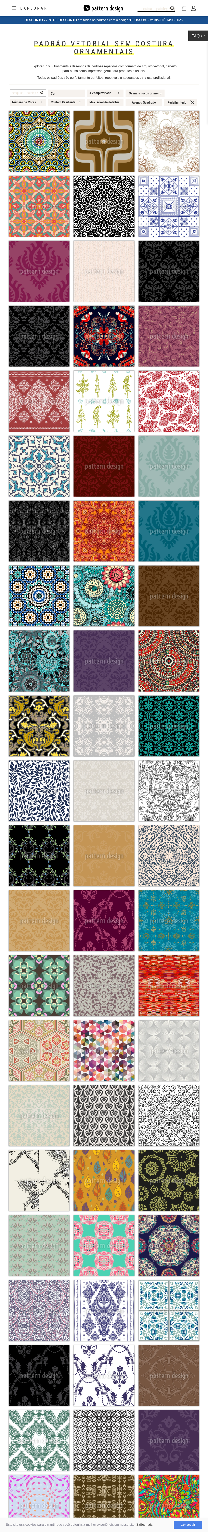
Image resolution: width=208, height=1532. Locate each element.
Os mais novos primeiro (145, 93)
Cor (53, 93)
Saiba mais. (144, 1524)
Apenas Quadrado (144, 102)
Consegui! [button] (188, 1524)
